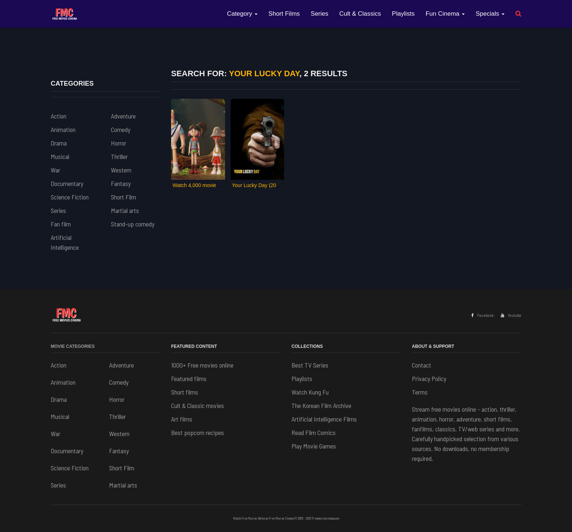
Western (121, 170)
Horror (118, 143)
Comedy (120, 129)
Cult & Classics (360, 13)
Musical (60, 156)
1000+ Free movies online (202, 365)
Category (242, 13)
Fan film (61, 224)
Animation (63, 129)
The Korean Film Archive (321, 405)
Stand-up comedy (132, 224)
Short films (184, 392)
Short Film (123, 197)
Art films (181, 419)
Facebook (482, 315)
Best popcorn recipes (197, 432)
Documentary (67, 183)
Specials (490, 13)
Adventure (123, 116)
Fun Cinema (445, 13)
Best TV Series (309, 365)
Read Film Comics (313, 432)
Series (319, 13)
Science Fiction (70, 197)
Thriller (119, 156)
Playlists (403, 13)
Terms (420, 392)
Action (58, 116)
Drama (59, 143)
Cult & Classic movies (197, 405)
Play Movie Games (313, 446)
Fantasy (121, 183)
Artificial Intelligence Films (324, 419)
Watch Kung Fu (310, 392)
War (55, 170)
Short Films (284, 13)
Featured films (188, 378)
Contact (421, 365)
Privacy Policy (429, 378)
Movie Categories (72, 346)
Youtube (511, 315)
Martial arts (125, 210)
